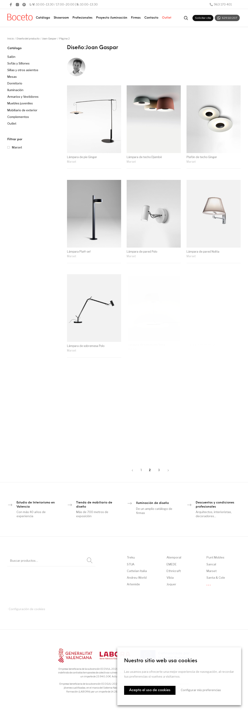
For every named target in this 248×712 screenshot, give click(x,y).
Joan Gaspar (49, 38)
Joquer (171, 584)
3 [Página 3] (159, 470)
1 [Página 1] (141, 470)
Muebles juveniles (20, 103)
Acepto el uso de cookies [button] (149, 690)
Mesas (12, 76)
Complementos (18, 117)
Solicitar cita (203, 18)
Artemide (133, 584)
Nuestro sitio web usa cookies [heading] (160, 661)
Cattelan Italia (137, 571)
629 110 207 (227, 18)
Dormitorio (14, 83)
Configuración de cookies (27, 609)
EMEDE (172, 564)
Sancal (211, 564)
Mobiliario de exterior (22, 110)
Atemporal (174, 557)
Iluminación (15, 90)
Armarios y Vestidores (23, 96)
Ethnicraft (174, 571)
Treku (131, 557)
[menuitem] (43, 18)
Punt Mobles (215, 557)
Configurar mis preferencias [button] (201, 690)
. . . (208, 584)
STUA (130, 564)
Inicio (10, 38)
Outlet (11, 123)
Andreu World (137, 577)
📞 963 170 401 (220, 4)
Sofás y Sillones (18, 63)
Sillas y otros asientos (22, 70)
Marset (17, 147)
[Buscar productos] (186, 18)
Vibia (170, 577)
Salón (11, 57)
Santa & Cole (215, 577)
